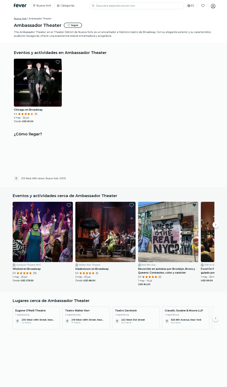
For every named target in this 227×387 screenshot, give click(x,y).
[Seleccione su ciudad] (42, 5)
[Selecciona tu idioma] (190, 5)
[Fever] (20, 5)
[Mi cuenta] (212, 5)
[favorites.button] (58, 62)
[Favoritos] (202, 5)
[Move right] (215, 225)
